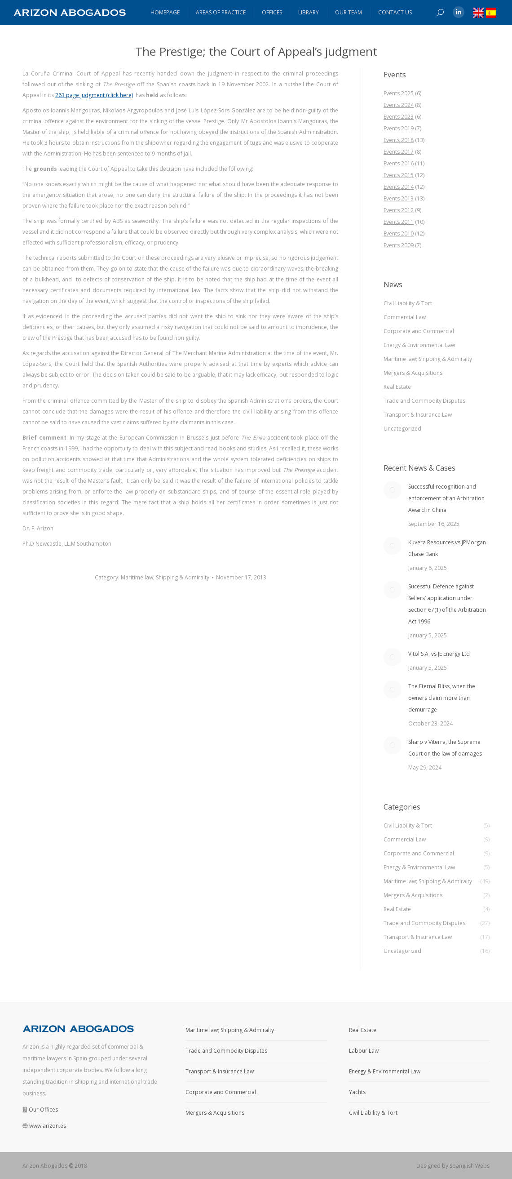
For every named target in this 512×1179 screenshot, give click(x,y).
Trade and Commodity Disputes (424, 401)
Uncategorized (402, 428)
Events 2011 (399, 222)
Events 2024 (399, 105)
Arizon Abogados (44, 1166)
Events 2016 (399, 163)
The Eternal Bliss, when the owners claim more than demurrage (441, 697)
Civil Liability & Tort (408, 303)
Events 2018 (399, 140)
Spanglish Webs (470, 1166)
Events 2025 (399, 93)
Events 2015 (399, 175)
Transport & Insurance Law (418, 414)
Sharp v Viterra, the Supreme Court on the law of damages (445, 747)
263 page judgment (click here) (94, 95)
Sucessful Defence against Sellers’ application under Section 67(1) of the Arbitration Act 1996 (447, 604)
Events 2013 (399, 198)
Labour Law (364, 1050)
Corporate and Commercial (419, 331)
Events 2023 (399, 116)
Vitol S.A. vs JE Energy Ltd (439, 654)
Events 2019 (399, 128)
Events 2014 (399, 187)
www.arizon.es (47, 1126)
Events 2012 (399, 210)
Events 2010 (399, 233)
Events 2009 (399, 245)
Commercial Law (405, 317)
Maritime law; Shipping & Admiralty (165, 577)
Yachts (357, 1092)
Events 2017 (399, 152)
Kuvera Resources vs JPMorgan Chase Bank (447, 548)
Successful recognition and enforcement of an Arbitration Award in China (446, 498)
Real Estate (397, 387)
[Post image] (393, 490)
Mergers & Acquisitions (413, 373)
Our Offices (43, 1109)
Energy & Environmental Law (419, 345)
